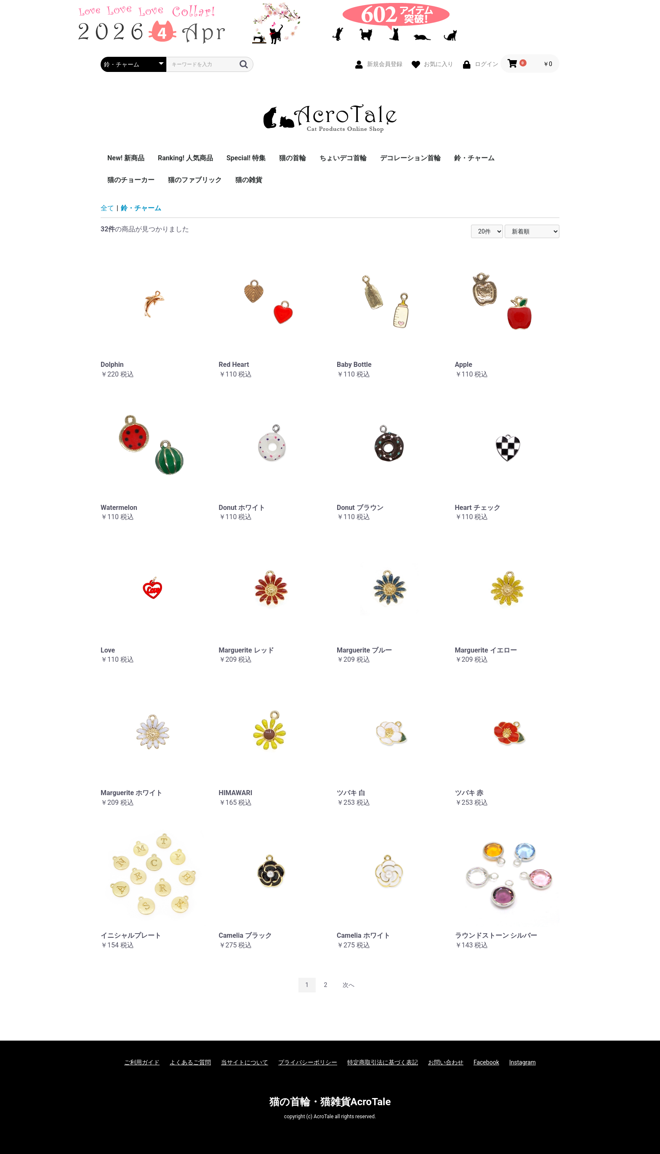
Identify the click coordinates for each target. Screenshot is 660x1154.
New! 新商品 (125, 158)
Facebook (486, 1062)
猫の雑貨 (248, 180)
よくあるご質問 (190, 1062)
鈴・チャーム (474, 158)
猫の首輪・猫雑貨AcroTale (330, 1102)
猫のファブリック (195, 180)
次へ (348, 985)
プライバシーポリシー (307, 1062)
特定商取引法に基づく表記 (382, 1062)
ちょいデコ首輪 (343, 158)
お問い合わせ (445, 1062)
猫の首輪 (292, 158)
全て (107, 208)
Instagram (522, 1062)
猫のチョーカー (130, 180)
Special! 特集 (246, 158)
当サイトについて (244, 1062)
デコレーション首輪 (410, 158)
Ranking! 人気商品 (185, 158)
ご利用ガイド (142, 1062)
